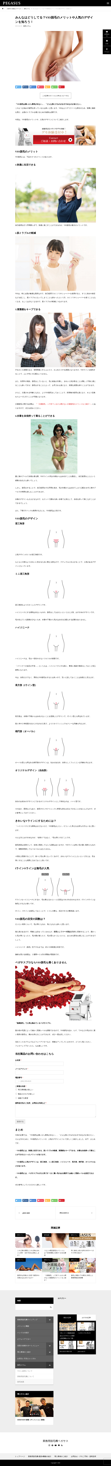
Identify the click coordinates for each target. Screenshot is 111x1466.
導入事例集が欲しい (25, 1090)
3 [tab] (34, 1414)
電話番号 (19, 1077)
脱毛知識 (46, 1235)
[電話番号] (39, 1081)
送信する (20, 1121)
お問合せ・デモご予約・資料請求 (83, 1456)
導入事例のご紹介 (61, 1456)
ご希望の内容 (21, 1086)
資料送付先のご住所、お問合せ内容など (31, 1103)
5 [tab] (38, 1414)
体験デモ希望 (23, 1098)
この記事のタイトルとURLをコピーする (55, 96)
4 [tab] (36, 1414)
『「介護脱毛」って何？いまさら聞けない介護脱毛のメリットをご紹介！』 (63, 404)
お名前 (18, 1060)
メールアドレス (21, 1069)
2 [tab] (32, 1414)
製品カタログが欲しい (26, 1094)
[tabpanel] (34, 1411)
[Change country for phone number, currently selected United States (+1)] (17, 1081)
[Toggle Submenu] (49, 1320)
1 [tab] (30, 1414)
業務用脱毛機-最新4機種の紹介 (39, 1456)
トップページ (20, 1456)
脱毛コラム (27, 26)
